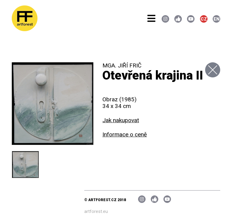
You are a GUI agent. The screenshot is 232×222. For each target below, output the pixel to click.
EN (217, 19)
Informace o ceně (124, 134)
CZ (204, 19)
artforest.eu (96, 211)
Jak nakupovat (120, 120)
